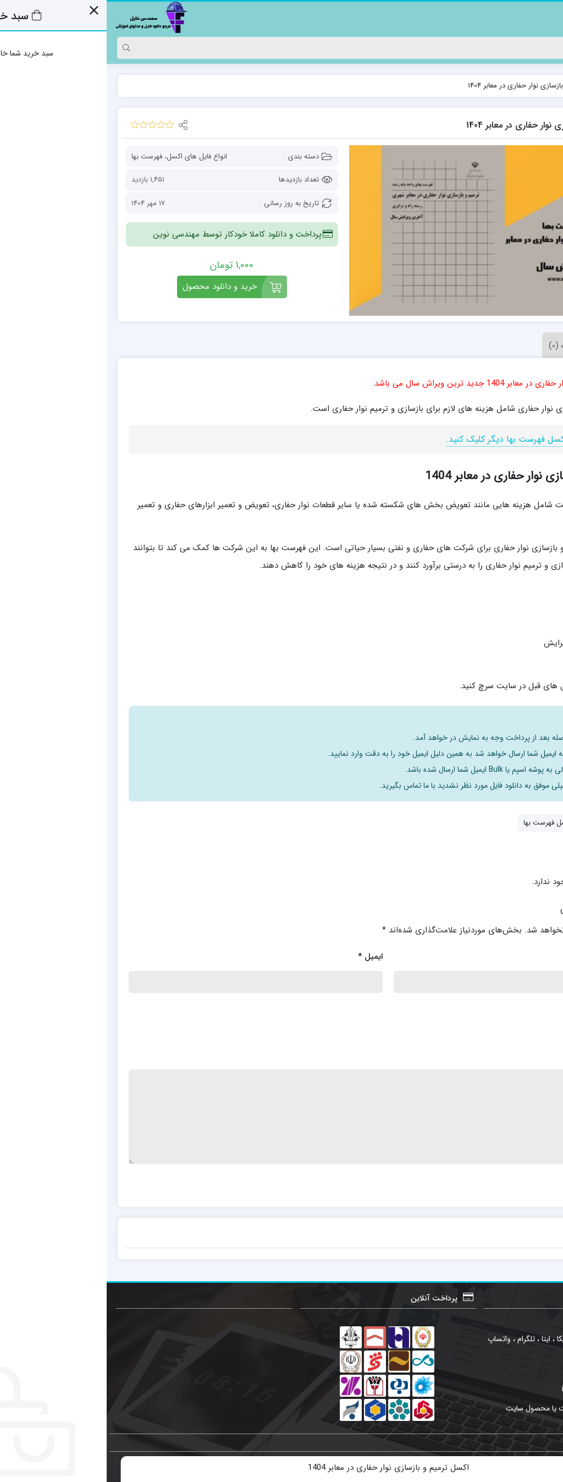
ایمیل (263, 956)
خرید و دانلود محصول (113, 286)
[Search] (292, 48)
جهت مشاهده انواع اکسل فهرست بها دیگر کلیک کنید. (436, 439)
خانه (540, 85)
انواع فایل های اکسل (90, 156)
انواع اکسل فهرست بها (449, 822)
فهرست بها (40, 156)
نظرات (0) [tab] (457, 345)
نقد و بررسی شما (509, 1055)
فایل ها (516, 85)
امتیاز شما (521, 1008)
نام (533, 956)
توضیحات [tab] (520, 345)
